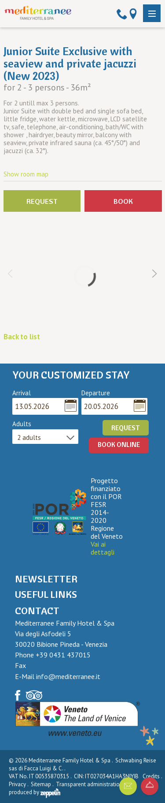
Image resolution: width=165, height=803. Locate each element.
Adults (21, 424)
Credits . (153, 776)
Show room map (26, 174)
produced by (34, 792)
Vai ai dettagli (102, 548)
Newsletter (46, 579)
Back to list (22, 336)
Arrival (21, 393)
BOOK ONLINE (119, 444)
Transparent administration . (91, 784)
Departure (95, 393)
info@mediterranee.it (68, 676)
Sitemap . (43, 784)
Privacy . (19, 784)
